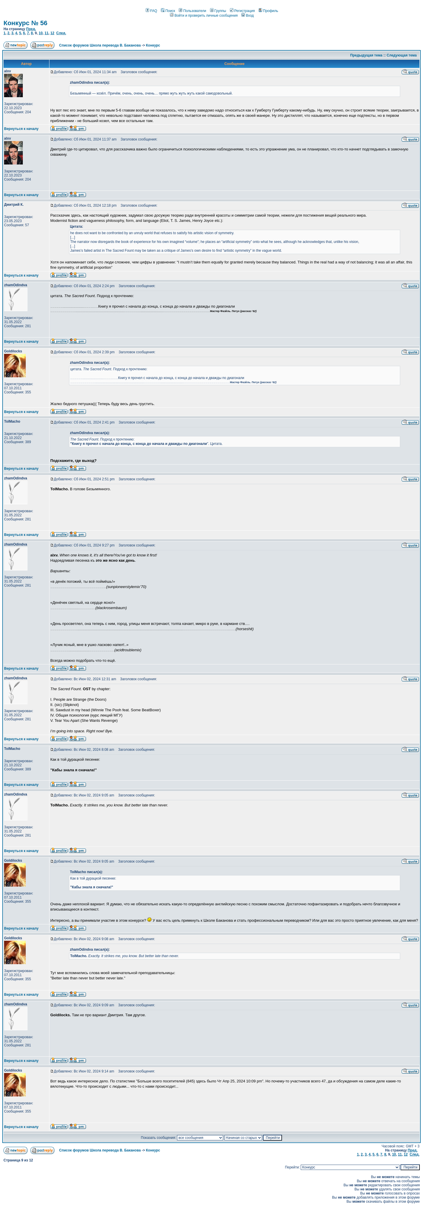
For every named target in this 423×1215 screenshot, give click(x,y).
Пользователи (192, 11)
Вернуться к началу (21, 129)
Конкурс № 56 (25, 23)
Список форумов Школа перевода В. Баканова (100, 45)
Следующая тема (402, 55)
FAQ (151, 11)
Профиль (268, 11)
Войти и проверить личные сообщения (204, 15)
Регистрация (242, 11)
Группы (218, 11)
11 (46, 33)
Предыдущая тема (366, 55)
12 (52, 33)
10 (40, 33)
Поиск (168, 11)
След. (61, 33)
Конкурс (153, 45)
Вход (247, 15)
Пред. (31, 29)
